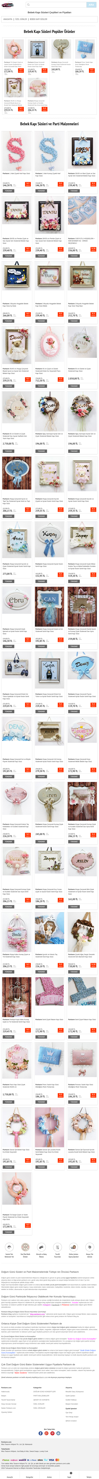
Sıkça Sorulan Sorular (8, 1404)
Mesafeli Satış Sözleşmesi (75, 1392)
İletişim (3, 1396)
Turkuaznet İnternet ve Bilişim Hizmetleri (19, 1468)
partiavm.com (42, 1377)
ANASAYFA (7, 19)
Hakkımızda (5, 1392)
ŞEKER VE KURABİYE (41, 1400)
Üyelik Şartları (70, 1396)
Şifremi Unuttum (71, 1421)
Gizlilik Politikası (71, 1400)
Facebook (55, 1305)
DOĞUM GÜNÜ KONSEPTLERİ (44, 1392)
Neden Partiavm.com (8, 1408)
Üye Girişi (69, 1413)
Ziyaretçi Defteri (6, 1412)
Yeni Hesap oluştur (72, 1417)
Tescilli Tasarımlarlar (8, 1400)
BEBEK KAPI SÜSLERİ (38, 19)
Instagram (58, 1433)
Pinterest (52, 1433)
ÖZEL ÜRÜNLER (39, 1408)
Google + (46, 1433)
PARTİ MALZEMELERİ (41, 1396)
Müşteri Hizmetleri (72, 1404)
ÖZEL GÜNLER (21, 19)
